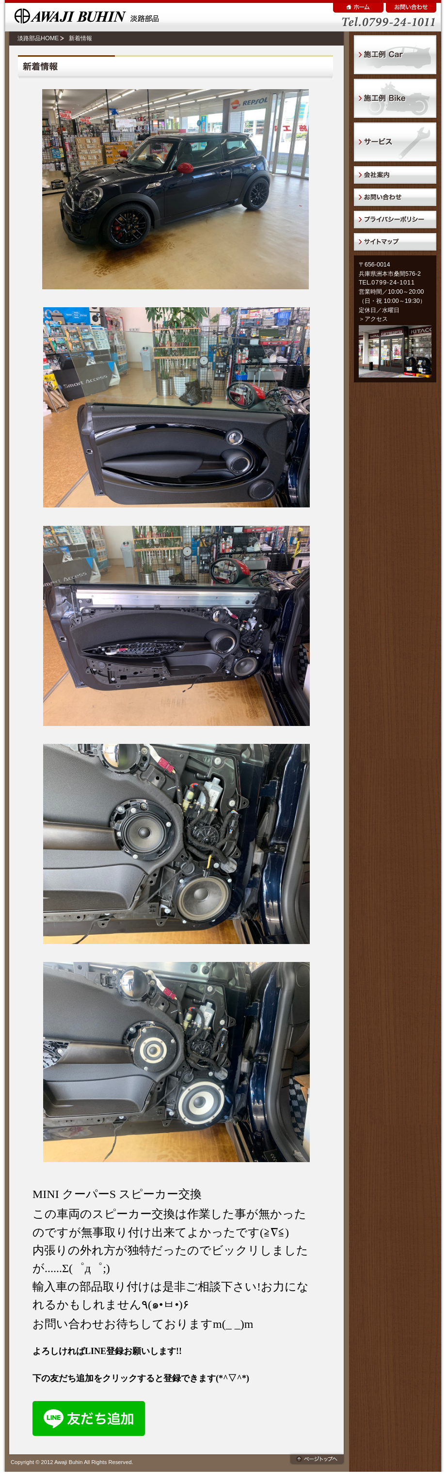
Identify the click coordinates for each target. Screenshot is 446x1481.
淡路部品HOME (38, 38)
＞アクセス (373, 318)
